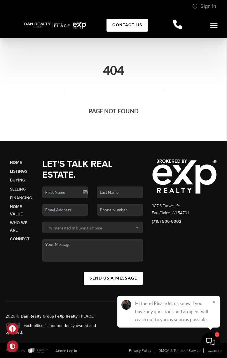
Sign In (204, 6)
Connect (19, 239)
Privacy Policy (140, 350)
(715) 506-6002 (166, 221)
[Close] (214, 301)
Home (16, 162)
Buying (17, 180)
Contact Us (127, 25)
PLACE (87, 318)
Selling (18, 189)
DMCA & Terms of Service (179, 350)
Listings (18, 171)
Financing (21, 198)
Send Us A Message (113, 278)
